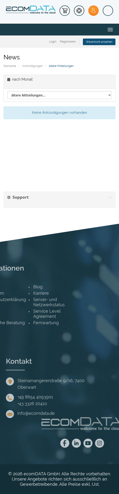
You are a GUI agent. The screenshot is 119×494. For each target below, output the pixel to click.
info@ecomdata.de (36, 431)
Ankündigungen (32, 66)
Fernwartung (16, 322)
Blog (7, 286)
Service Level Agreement (16, 314)
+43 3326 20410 (32, 421)
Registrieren (68, 41)
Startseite (10, 66)
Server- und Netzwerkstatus (18, 302)
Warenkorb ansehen (99, 42)
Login (52, 41)
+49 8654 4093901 (35, 415)
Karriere (11, 293)
